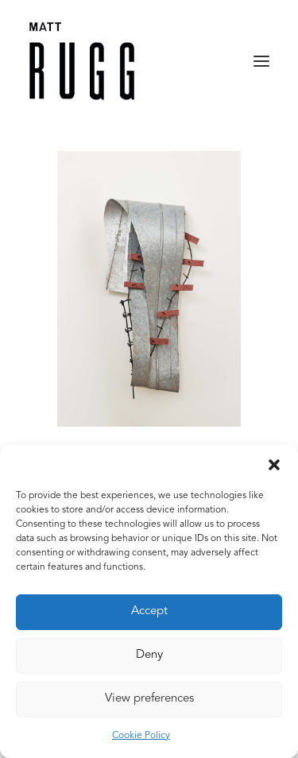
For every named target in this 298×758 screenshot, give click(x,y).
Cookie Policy (141, 736)
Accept (149, 611)
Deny (149, 655)
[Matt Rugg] (82, 61)
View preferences (149, 699)
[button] (274, 465)
